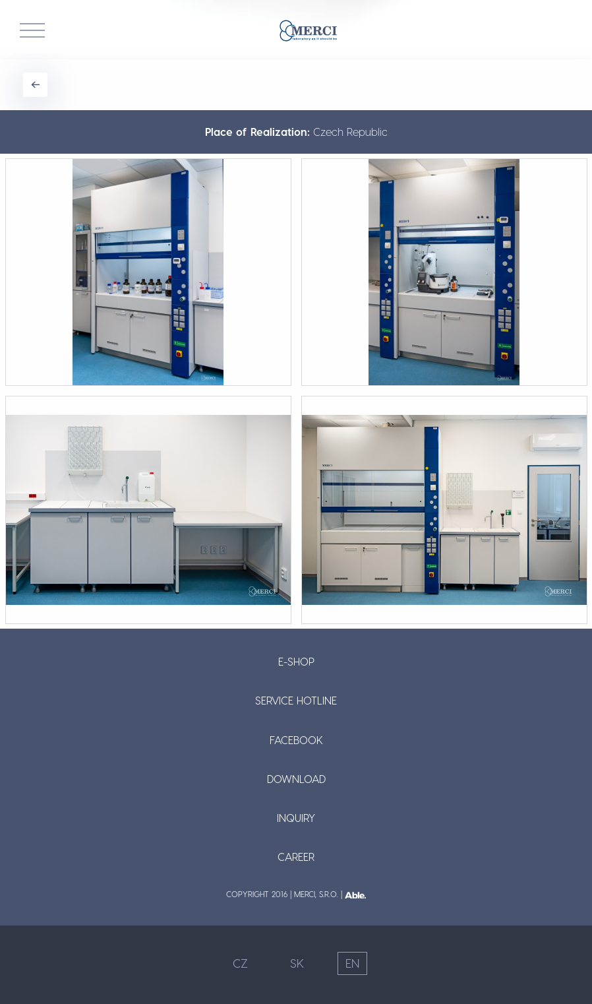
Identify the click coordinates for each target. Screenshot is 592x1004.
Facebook (296, 740)
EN (352, 963)
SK (297, 963)
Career (296, 856)
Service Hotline (296, 700)
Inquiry (296, 817)
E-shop (296, 661)
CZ (240, 963)
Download (296, 778)
